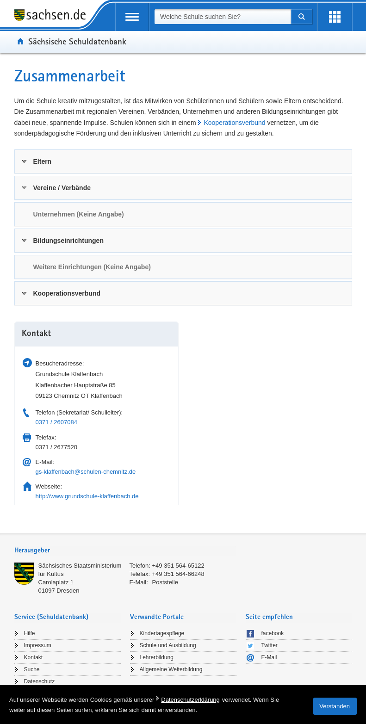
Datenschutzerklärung (190, 699)
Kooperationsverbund (234, 122)
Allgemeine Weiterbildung (171, 669)
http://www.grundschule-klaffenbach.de (87, 496)
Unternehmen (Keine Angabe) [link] (78, 214)
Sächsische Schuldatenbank (77, 41)
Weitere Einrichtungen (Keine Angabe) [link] (92, 267)
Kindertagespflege (162, 633)
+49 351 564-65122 (178, 565)
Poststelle (165, 582)
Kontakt (33, 657)
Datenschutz (39, 681)
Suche (32, 669)
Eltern (42, 161)
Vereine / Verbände (62, 188)
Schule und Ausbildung (168, 645)
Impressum (37, 645)
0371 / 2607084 (56, 422)
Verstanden (334, 706)
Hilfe (29, 633)
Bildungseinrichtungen (68, 240)
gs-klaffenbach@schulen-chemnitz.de (86, 471)
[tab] (183, 161)
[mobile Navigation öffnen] (132, 17)
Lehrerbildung (157, 657)
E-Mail (269, 657)
